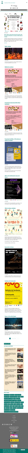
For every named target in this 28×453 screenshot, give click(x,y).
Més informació (14, 452)
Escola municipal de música (13, 396)
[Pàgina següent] (18, 338)
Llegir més (5, 42)
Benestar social (12, 394)
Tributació (11, 404)
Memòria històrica (12, 409)
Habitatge (22, 396)
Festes (13, 406)
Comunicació (19, 400)
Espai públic (5, 404)
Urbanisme (22, 402)
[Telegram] (10, 8)
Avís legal (14, 418)
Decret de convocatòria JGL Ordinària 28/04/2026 (11, 411)
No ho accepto (23, 449)
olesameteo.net (15, 5)
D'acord (19, 449)
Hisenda (19, 406)
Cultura (22, 404)
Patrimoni (16, 406)
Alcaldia (11, 406)
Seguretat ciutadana (17, 402)
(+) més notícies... (6, 390)
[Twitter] (11, 8)
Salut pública (12, 402)
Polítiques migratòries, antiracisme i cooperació (10, 400)
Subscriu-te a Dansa (7, 343)
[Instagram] (16, 8)
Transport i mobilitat (6, 394)
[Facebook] (14, 8)
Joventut (14, 398)
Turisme (15, 404)
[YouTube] (13, 8)
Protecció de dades (14, 420)
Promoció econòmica (7, 402)
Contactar (14, 415)
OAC (9, 404)
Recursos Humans (6, 406)
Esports (19, 396)
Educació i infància (6, 396)
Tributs (22, 406)
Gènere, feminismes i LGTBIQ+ (8, 398)
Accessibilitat (14, 417)
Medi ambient (18, 398)
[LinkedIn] (17, 8)
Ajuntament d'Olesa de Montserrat (9, 2)
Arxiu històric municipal (18, 394)
